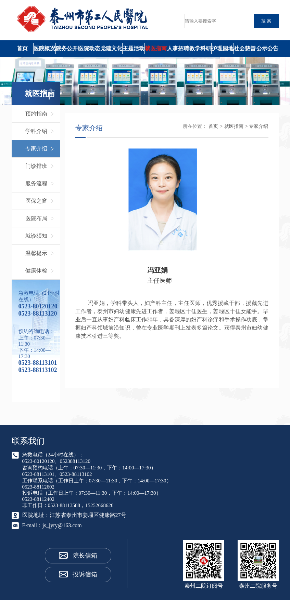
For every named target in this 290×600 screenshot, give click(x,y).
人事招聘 (178, 48)
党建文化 (111, 48)
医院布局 (36, 218)
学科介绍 (36, 131)
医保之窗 (36, 201)
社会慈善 (245, 48)
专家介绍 (36, 148)
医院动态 (89, 48)
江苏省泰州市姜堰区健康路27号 (88, 515)
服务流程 (36, 183)
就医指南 (156, 48)
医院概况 (44, 48)
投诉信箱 (85, 574)
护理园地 (223, 48)
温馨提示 (36, 253)
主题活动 (133, 48)
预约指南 (36, 114)
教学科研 (200, 48)
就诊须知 (36, 236)
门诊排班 (36, 166)
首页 (22, 48)
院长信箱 (85, 555)
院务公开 (67, 48)
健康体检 (36, 271)
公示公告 (267, 48)
